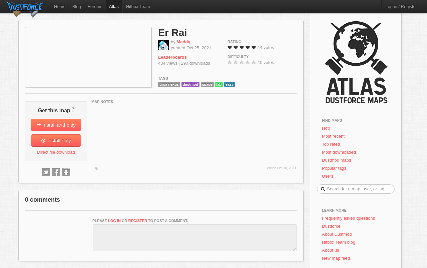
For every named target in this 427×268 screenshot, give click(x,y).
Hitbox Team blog (338, 242)
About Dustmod (337, 234)
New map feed (337, 258)
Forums (95, 6)
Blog (76, 6)
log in (114, 221)
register (137, 221)
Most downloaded (339, 152)
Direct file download (56, 152)
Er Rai (172, 32)
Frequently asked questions (348, 218)
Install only (56, 140)
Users (327, 176)
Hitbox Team (138, 6)
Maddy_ (184, 41)
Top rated (331, 144)
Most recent (333, 136)
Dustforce (331, 226)
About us (330, 250)
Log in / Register (401, 6)
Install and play (56, 125)
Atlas (114, 6)
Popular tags (334, 168)
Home (60, 6)
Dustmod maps (336, 160)
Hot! (326, 128)
